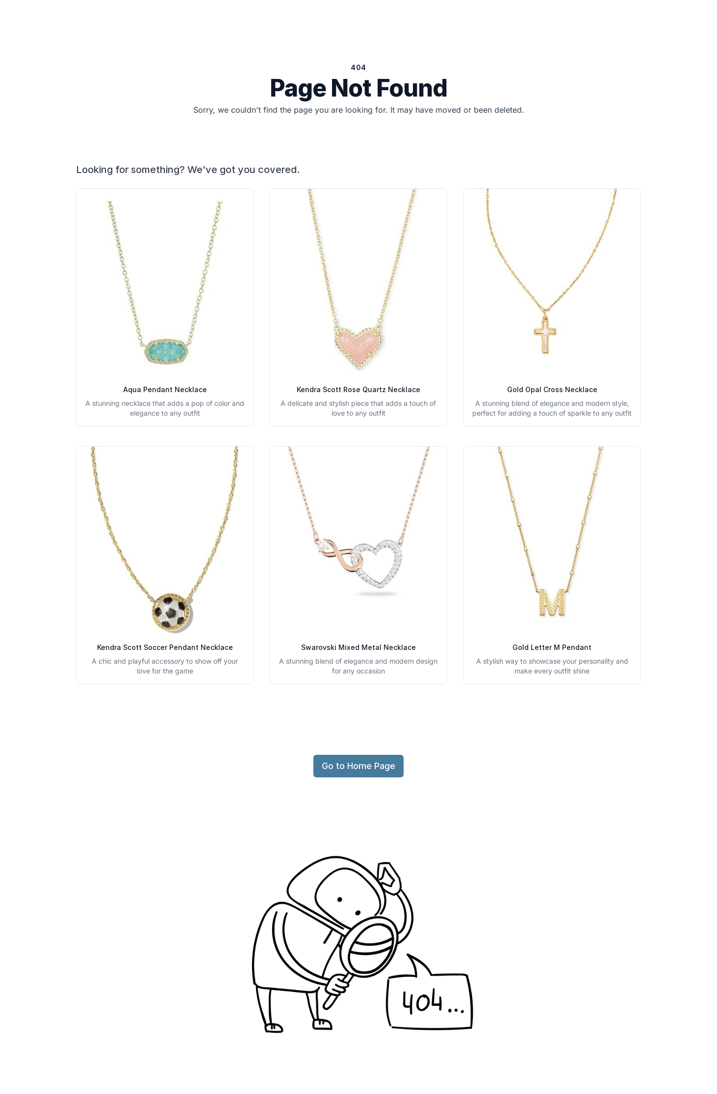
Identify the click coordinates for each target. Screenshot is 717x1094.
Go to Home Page (358, 766)
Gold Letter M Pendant (551, 647)
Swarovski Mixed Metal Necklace (358, 647)
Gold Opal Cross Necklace (552, 389)
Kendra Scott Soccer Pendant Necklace (165, 647)
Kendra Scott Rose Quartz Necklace (358, 389)
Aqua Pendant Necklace (165, 389)
